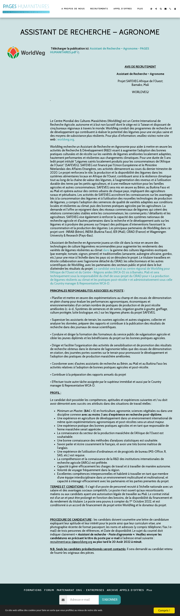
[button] (156, 9)
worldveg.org (65, 139)
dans (106, 250)
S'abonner (109, 599)
